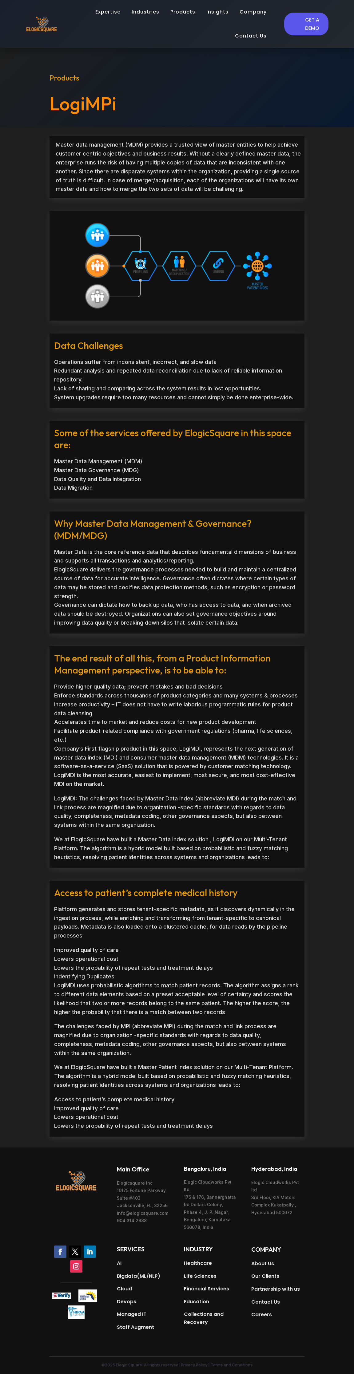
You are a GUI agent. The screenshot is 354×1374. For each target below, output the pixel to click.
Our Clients (265, 1276)
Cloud (124, 1288)
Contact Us (251, 36)
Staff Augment (135, 1327)
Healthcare (198, 1263)
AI (119, 1263)
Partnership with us (275, 1289)
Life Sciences (200, 1276)
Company (253, 12)
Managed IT (131, 1314)
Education (196, 1301)
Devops (126, 1301)
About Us (262, 1263)
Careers (261, 1314)
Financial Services (206, 1288)
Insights (217, 12)
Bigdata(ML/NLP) (138, 1276)
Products (182, 12)
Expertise (108, 12)
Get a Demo (312, 24)
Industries (145, 12)
